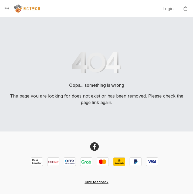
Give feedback (97, 182)
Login (168, 8)
